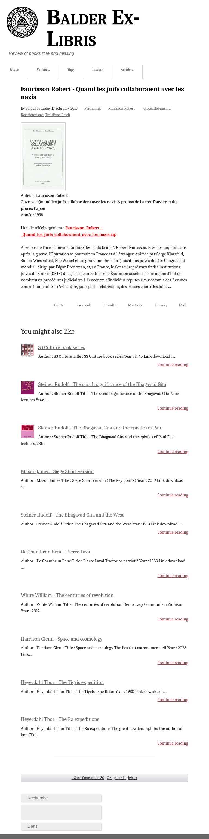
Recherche (37, 798)
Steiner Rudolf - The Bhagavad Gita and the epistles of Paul (100, 428)
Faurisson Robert (121, 108)
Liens (32, 826)
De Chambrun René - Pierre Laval (56, 552)
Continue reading (173, 364)
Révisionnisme (32, 115)
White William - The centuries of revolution (67, 595)
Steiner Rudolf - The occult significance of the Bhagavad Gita (102, 384)
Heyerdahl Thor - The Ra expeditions (60, 719)
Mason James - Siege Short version (57, 471)
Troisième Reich (57, 115)
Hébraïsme (161, 108)
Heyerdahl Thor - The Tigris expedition (62, 682)
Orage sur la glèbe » (122, 777)
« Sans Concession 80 (88, 777)
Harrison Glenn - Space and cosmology (62, 639)
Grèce (147, 108)
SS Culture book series (61, 347)
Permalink (92, 108)
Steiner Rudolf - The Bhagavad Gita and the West (72, 515)
